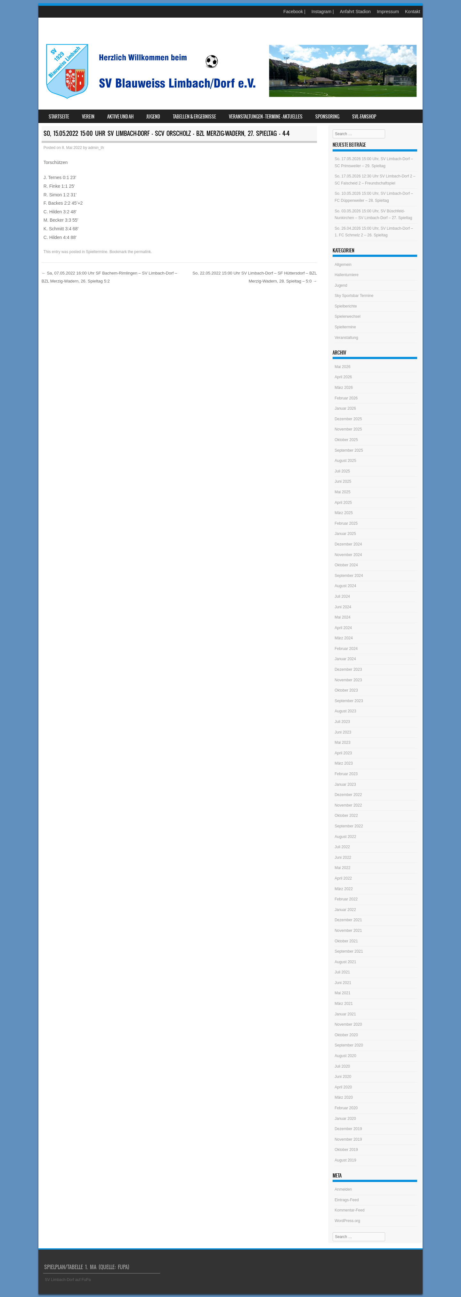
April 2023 (343, 753)
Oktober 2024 (346, 565)
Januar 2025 (345, 533)
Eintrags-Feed (347, 1200)
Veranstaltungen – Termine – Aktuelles (266, 116)
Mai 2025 (342, 492)
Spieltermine (97, 252)
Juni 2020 (343, 1076)
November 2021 (348, 930)
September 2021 (349, 951)
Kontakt (412, 11)
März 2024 (344, 638)
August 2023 (345, 711)
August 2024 (345, 586)
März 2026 (344, 387)
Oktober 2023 (346, 690)
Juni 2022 (343, 857)
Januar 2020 (345, 1118)
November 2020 (348, 1024)
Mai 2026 (342, 367)
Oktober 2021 (346, 941)
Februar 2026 (346, 398)
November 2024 (348, 555)
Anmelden (343, 1189)
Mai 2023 (342, 742)
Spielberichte (346, 306)
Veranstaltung (346, 337)
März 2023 (344, 763)
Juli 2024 (342, 596)
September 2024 (349, 575)
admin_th (96, 147)
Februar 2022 (346, 899)
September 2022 (349, 826)
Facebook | (294, 11)
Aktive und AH (120, 116)
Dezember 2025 (348, 419)
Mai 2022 (342, 868)
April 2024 (343, 628)
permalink (142, 252)
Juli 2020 (342, 1066)
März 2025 (344, 513)
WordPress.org (347, 1221)
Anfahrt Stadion (355, 11)
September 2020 (349, 1045)
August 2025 (345, 460)
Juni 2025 (343, 481)
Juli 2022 (342, 847)
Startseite (59, 116)
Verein (88, 116)
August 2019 (345, 1160)
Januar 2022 (345, 909)
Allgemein (343, 264)
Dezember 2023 (348, 669)
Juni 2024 (343, 607)
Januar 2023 (345, 784)
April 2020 (343, 1087)
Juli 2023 (342, 721)
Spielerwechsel (347, 316)
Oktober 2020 (346, 1035)
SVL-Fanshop (364, 116)
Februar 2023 (346, 774)
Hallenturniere (347, 275)
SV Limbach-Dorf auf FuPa (68, 1279)
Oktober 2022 (346, 815)
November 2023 (348, 680)
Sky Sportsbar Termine (354, 295)
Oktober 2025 (346, 440)
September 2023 (349, 701)
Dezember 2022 (348, 794)
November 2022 (348, 805)
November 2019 (348, 1139)
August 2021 (345, 962)
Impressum (388, 11)
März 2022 (344, 889)
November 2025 (348, 429)
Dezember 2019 (348, 1129)
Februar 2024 (346, 648)
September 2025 (349, 450)
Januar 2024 (345, 659)
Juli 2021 (342, 972)
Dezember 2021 (348, 920)
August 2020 (345, 1056)
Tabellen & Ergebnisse (194, 116)
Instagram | (322, 11)
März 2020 (344, 1097)
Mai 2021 (342, 993)
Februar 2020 (346, 1108)
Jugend (153, 116)
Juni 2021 (343, 983)
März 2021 (344, 1003)
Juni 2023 (343, 732)
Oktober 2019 (346, 1149)
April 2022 (343, 878)
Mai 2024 (342, 617)
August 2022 (345, 836)
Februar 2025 (346, 523)
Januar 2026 (345, 408)
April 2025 (343, 502)
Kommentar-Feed (349, 1210)
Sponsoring (327, 116)
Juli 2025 (342, 471)
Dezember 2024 (348, 544)
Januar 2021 (345, 1014)
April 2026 (343, 377)
